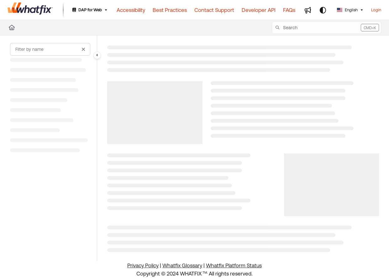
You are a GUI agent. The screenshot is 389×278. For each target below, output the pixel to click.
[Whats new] (308, 10)
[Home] (12, 28)
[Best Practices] (170, 10)
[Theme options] (323, 10)
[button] (326, 27)
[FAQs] (289, 10)
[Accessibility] (131, 10)
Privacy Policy (143, 265)
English (347, 10)
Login (376, 10)
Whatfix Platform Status (234, 265)
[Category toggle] (97, 55)
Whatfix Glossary (182, 265)
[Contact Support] (214, 10)
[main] (243, 148)
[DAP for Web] (89, 10)
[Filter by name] (50, 49)
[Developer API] (259, 10)
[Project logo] (30, 10)
